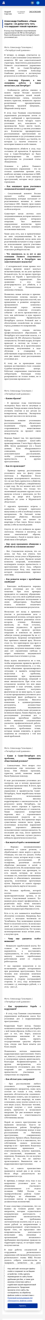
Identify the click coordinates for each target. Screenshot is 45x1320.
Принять (22, 1306)
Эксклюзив (35, 12)
